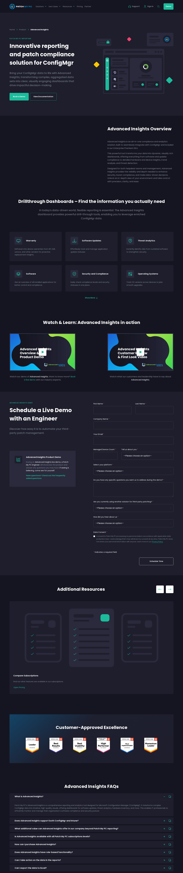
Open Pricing (19, 687)
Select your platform (103, 464)
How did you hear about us (105, 517)
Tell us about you (129, 449)
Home (12, 29)
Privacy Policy (157, 542)
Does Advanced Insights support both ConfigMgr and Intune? (47, 820)
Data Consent (100, 532)
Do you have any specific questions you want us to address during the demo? (128, 480)
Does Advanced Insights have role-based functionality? (44, 852)
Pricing (80, 6)
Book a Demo (19, 96)
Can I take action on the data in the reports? (38, 860)
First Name (98, 403)
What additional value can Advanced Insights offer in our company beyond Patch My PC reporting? (66, 828)
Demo (168, 6)
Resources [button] (69, 6)
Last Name (140, 403)
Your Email (98, 434)
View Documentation (43, 96)
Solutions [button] (41, 6)
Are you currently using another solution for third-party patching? (123, 501)
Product (22, 29)
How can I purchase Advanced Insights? (35, 844)
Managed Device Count (104, 449)
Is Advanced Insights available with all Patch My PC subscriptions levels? (52, 836)
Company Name (101, 419)
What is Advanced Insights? (29, 796)
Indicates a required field (105, 552)
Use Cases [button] (55, 6)
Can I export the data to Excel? (31, 868)
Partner (88, 6)
